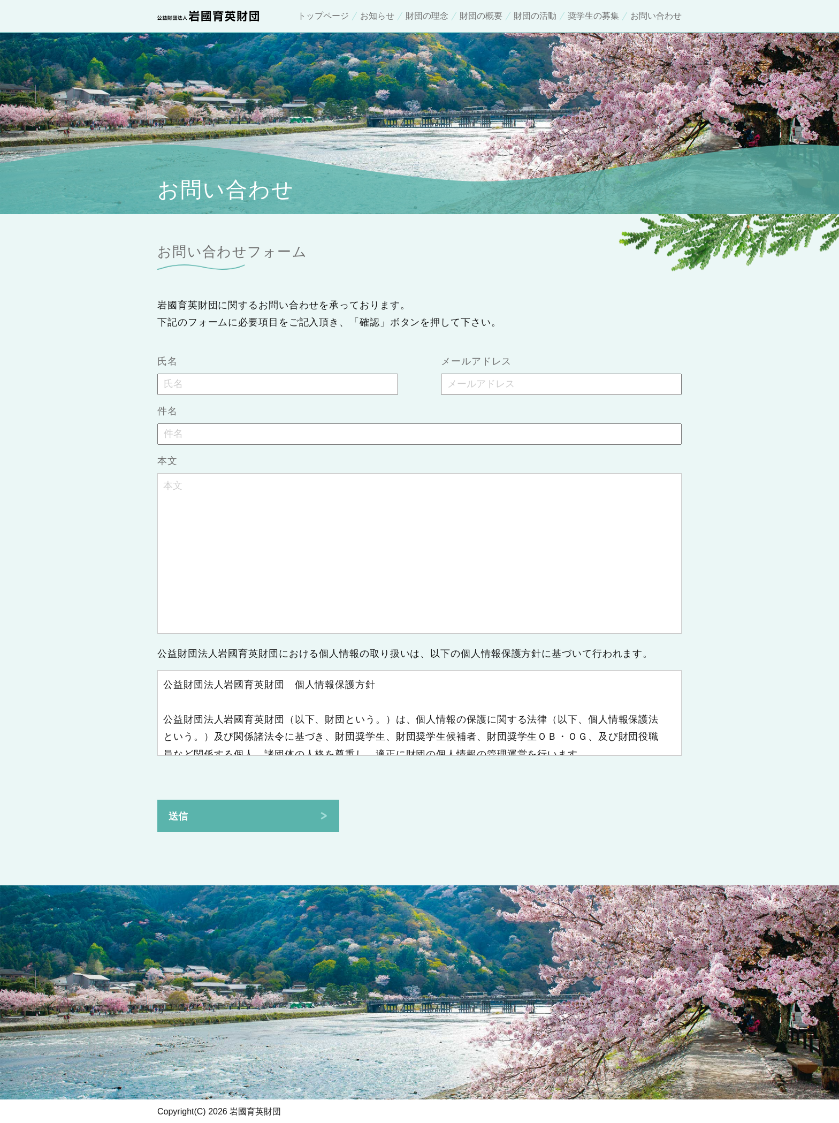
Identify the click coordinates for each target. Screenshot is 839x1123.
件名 (167, 411)
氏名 (167, 361)
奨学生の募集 (593, 16)
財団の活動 (535, 16)
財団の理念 (427, 16)
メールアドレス (476, 361)
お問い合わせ (656, 16)
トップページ (323, 16)
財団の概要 (481, 16)
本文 (167, 461)
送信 (178, 816)
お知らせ (377, 16)
